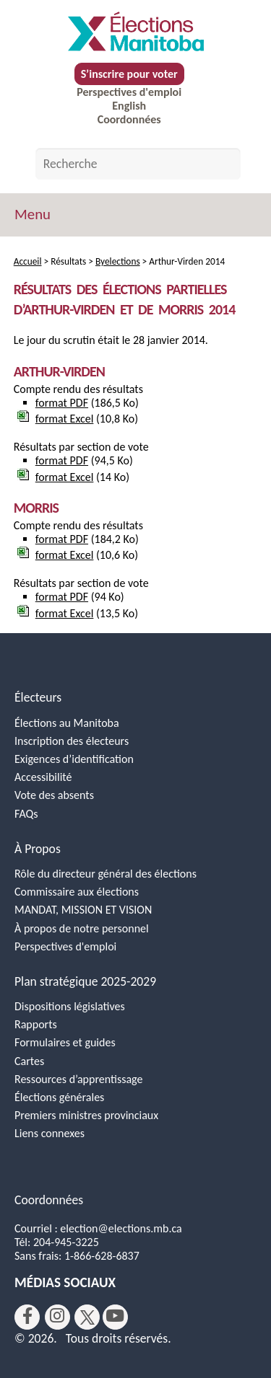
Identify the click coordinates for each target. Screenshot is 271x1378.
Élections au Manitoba (66, 723)
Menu (32, 214)
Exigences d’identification (74, 759)
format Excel (64, 418)
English (129, 105)
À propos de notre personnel (81, 928)
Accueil (28, 261)
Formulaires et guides (65, 1042)
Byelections (117, 261)
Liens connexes (49, 1133)
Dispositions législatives (69, 1006)
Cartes (29, 1061)
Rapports (35, 1024)
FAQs (26, 814)
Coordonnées (129, 119)
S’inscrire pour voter (129, 74)
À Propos (37, 849)
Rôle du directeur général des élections (105, 873)
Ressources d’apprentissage (78, 1079)
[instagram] (57, 1317)
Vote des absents (54, 795)
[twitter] (87, 1317)
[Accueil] (135, 32)
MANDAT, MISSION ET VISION (83, 910)
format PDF (61, 403)
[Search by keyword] (138, 164)
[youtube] (115, 1317)
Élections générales (59, 1097)
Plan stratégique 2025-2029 (85, 981)
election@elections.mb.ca (120, 1228)
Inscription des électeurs (71, 741)
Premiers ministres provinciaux (86, 1115)
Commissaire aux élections (76, 891)
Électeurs (37, 697)
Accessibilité (43, 777)
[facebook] (27, 1317)
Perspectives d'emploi (129, 92)
